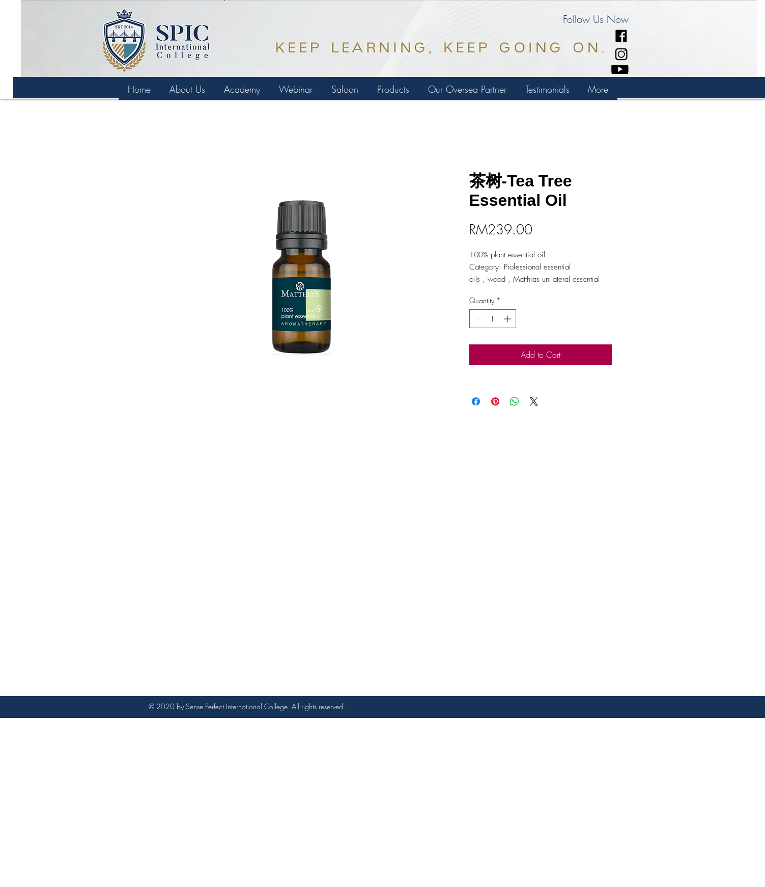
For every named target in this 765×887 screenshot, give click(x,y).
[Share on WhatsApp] (514, 401)
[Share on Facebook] (476, 401)
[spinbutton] (493, 319)
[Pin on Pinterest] (495, 401)
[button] (241, 89)
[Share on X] (534, 401)
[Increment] (508, 319)
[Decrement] (477, 319)
